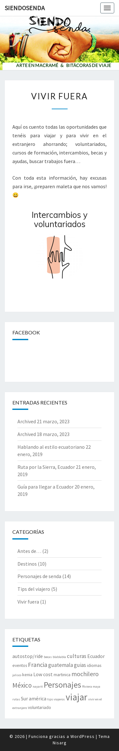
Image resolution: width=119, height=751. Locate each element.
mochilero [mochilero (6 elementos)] (85, 674)
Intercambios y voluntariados (60, 219)
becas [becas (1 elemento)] (48, 657)
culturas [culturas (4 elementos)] (76, 656)
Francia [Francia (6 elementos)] (37, 665)
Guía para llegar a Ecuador (45, 486)
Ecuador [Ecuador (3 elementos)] (96, 656)
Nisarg (60, 743)
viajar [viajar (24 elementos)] (76, 697)
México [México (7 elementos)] (22, 685)
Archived (26, 421)
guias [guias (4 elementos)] (80, 665)
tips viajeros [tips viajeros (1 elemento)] (56, 699)
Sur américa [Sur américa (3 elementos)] (33, 699)
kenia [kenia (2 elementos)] (27, 674)
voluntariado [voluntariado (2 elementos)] (39, 707)
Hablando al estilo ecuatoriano (51, 447)
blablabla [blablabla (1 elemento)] (59, 657)
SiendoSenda (25, 8)
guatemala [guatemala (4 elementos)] (60, 665)
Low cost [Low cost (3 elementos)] (43, 674)
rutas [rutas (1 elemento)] (16, 699)
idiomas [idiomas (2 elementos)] (94, 665)
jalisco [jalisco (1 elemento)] (16, 675)
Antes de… (29, 551)
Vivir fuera (28, 601)
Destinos (27, 564)
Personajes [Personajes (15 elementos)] (62, 684)
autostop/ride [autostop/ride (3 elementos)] (27, 656)
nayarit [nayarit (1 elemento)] (38, 686)
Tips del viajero (33, 589)
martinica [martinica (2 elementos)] (62, 674)
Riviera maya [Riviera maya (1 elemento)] (91, 686)
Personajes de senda (39, 576)
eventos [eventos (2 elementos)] (19, 665)
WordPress (82, 736)
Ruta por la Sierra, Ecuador (46, 467)
